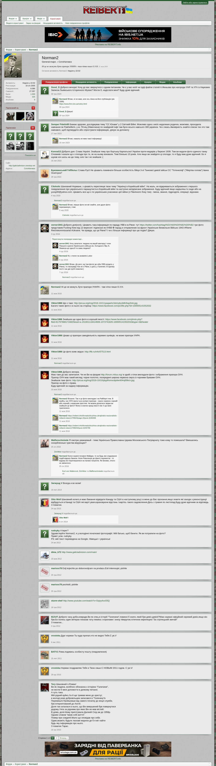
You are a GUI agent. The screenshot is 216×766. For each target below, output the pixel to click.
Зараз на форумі (33, 23)
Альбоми (177, 82)
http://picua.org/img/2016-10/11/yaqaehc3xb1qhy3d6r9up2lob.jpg (105, 303)
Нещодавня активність (52, 23)
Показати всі (30, 155)
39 (33, 128)
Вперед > (64, 738)
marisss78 (56, 568)
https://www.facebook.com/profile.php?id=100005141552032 (121, 306)
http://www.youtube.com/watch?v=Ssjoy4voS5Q (86, 600)
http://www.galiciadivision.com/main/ (79, 552)
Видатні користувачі (14, 23)
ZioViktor (57, 452)
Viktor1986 (56, 303)
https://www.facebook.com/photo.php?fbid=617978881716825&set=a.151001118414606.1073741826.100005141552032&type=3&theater (99, 320)
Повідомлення (111, 82)
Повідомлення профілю (57, 82)
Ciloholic (55, 186)
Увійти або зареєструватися (195, 3)
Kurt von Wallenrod (70, 471)
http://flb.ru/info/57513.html (98, 351)
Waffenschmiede (60, 440)
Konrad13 (56, 151)
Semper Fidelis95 (60, 124)
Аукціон (148, 82)
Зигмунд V (56, 483)
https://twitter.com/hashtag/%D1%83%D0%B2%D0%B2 (167, 225)
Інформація (131, 82)
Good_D (55, 87)
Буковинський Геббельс (64, 170)
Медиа (162, 82)
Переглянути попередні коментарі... (67, 239)
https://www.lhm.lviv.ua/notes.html (73, 104)
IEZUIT (54, 617)
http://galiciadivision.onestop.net (22, 166)
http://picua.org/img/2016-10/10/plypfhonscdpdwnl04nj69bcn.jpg (103, 380)
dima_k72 (56, 552)
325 (33, 97)
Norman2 (63, 99)
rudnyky (55, 530)
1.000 (32, 94)
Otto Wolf (56, 499)
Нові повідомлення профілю (77, 23)
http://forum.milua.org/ (111, 374)
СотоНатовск (29, 168)
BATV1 (54, 652)
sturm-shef (56, 600)
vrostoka (55, 635)
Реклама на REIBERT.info (108, 44)
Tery (53, 684)
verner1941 (57, 225)
